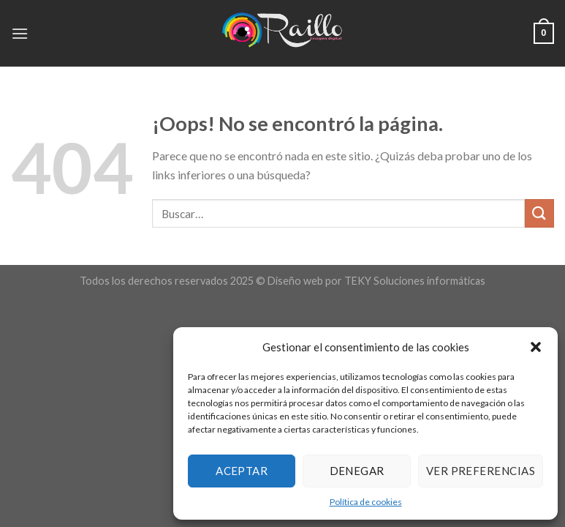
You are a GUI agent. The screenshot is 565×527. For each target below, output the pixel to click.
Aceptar (242, 470)
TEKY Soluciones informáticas (414, 280)
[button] (535, 347)
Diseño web (295, 280)
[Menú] (20, 33)
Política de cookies (366, 501)
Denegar (357, 470)
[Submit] (539, 213)
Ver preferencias (480, 470)
